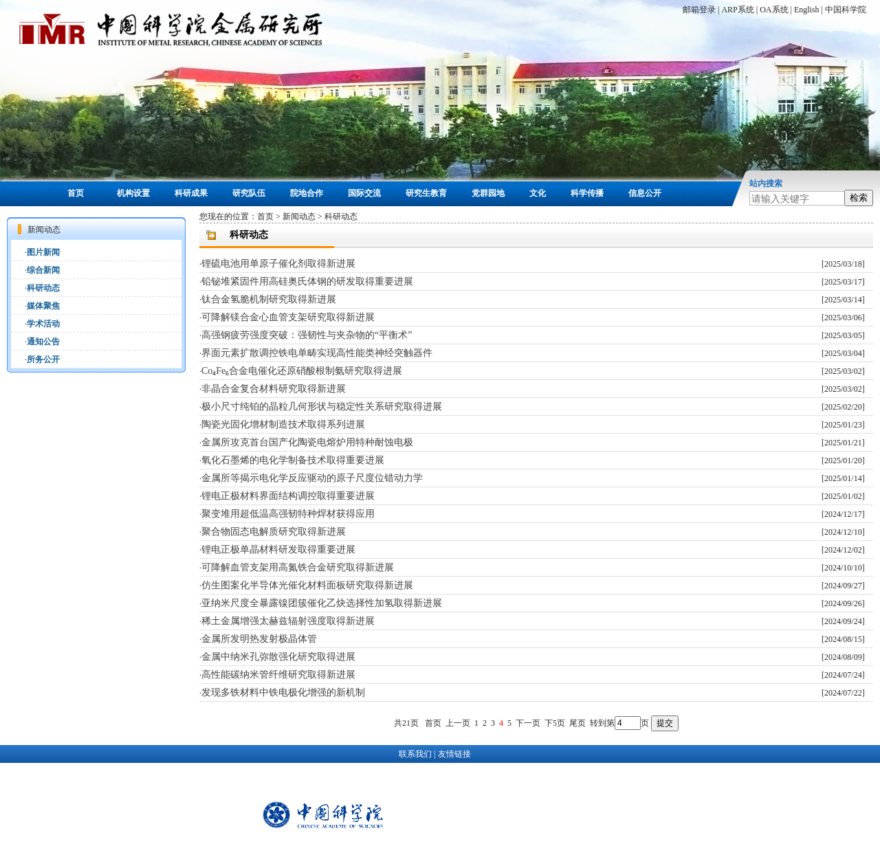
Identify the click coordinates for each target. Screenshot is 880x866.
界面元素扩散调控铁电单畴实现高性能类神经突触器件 (316, 353)
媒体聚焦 (43, 306)
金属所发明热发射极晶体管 (259, 639)
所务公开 (43, 359)
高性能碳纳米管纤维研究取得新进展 (278, 674)
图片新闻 (43, 252)
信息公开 (644, 193)
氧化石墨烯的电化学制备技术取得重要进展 (292, 460)
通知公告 (43, 341)
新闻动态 (299, 216)
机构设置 (133, 193)
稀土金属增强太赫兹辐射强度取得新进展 (288, 621)
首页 (75, 193)
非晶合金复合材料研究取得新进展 (273, 389)
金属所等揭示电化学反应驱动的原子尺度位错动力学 (312, 478)
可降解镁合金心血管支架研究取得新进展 (288, 317)
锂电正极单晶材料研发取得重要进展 (278, 549)
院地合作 (306, 193)
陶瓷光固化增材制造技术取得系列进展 (283, 424)
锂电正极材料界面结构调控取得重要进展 (288, 496)
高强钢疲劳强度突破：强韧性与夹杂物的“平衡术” (306, 335)
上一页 (458, 723)
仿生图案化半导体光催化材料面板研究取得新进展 (307, 585)
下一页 (528, 723)
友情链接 (454, 754)
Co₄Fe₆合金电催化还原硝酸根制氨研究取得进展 (301, 371)
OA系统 (774, 9)
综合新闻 (43, 270)
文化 (537, 193)
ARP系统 (737, 9)
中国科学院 (845, 9)
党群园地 (488, 193)
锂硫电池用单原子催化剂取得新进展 (278, 263)
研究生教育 (426, 193)
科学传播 (587, 193)
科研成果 (191, 193)
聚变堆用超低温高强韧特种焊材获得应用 (288, 514)
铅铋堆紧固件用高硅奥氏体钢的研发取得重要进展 (307, 281)
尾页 (577, 723)
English (807, 9)
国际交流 (364, 193)
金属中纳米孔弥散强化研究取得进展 (278, 657)
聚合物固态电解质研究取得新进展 (273, 531)
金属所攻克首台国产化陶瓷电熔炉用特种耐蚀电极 (307, 442)
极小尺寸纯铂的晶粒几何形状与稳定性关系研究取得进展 (321, 406)
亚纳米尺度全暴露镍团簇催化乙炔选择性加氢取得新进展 (321, 603)
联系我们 (415, 754)
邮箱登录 (699, 9)
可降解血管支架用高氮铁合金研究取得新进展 (297, 567)
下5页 (554, 723)
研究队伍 (248, 193)
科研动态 (43, 288)
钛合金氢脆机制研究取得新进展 (268, 299)
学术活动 (43, 324)
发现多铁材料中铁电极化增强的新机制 (283, 692)
